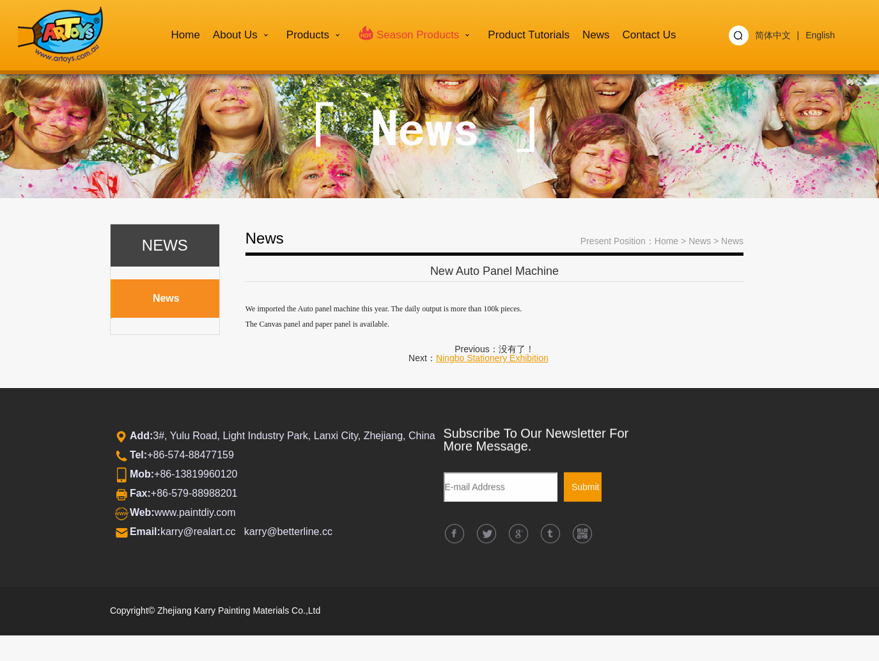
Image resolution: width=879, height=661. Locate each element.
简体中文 (773, 35)
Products (307, 35)
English (820, 35)
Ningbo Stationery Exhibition (492, 358)
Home (185, 35)
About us (235, 35)
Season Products (408, 32)
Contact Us (649, 35)
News (596, 35)
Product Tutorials (529, 35)
